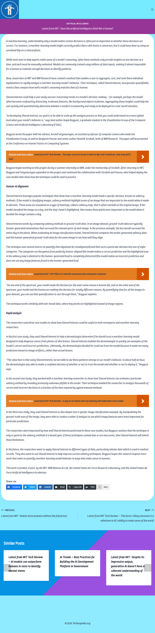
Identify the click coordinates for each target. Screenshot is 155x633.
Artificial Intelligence (77, 24)
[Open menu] (152, 9)
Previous (7, 568)
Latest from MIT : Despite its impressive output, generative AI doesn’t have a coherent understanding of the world (128, 566)
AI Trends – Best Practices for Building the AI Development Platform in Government (77, 562)
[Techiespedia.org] (9, 9)
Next (147, 568)
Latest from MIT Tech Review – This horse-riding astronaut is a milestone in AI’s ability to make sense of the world (117, 515)
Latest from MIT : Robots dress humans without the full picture (38, 513)
